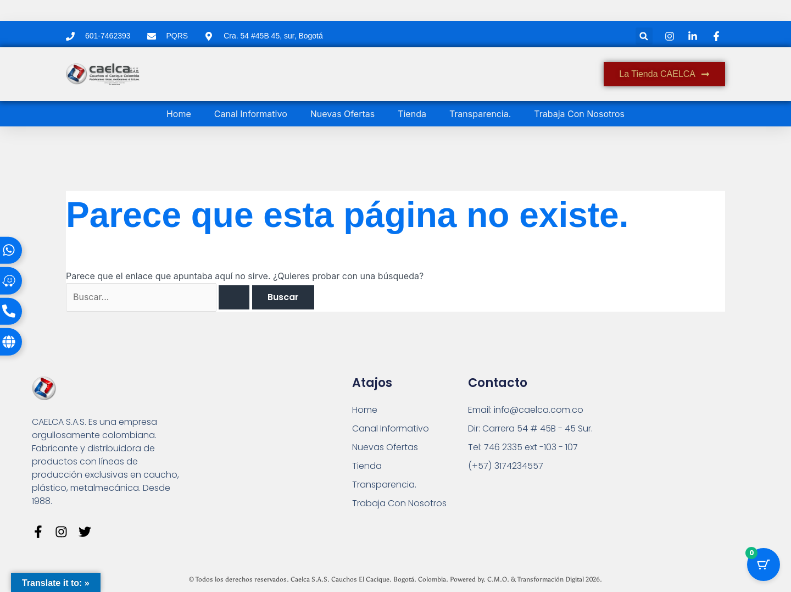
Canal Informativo (250, 113)
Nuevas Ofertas (342, 113)
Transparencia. (480, 113)
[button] (644, 36)
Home (178, 113)
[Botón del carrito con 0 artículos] (763, 564)
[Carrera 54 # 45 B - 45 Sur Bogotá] (672, 443)
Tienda (412, 113)
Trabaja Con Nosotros (579, 113)
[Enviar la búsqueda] (234, 297)
